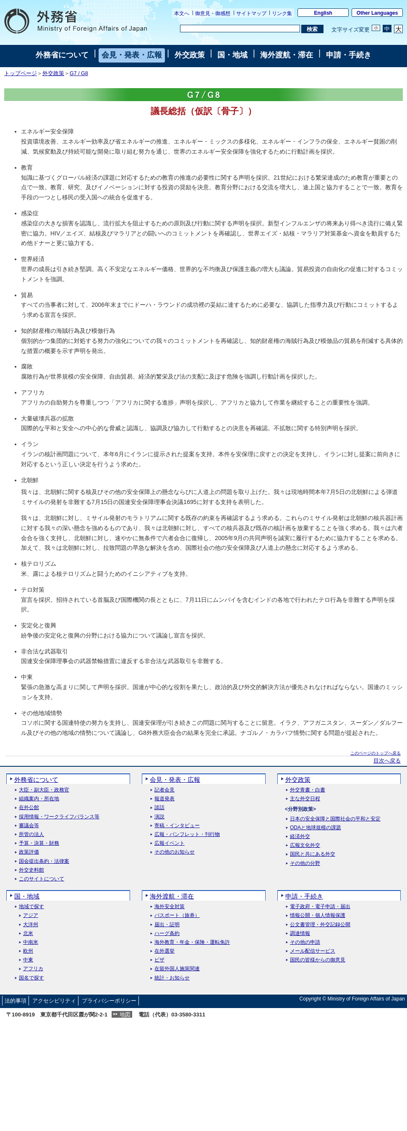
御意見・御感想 (212, 13)
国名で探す (31, 978)
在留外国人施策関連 (177, 969)
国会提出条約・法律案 (44, 861)
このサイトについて (41, 879)
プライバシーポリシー (109, 1001)
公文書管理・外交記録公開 (320, 924)
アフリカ (33, 969)
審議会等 (29, 825)
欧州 (28, 951)
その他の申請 (305, 942)
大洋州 (30, 924)
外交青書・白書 (307, 790)
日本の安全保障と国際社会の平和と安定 (335, 819)
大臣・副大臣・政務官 (44, 790)
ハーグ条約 (167, 933)
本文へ (181, 13)
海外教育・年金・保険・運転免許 (192, 942)
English (323, 13)
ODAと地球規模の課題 (315, 828)
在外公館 (29, 807)
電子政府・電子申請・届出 (320, 906)
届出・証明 (167, 924)
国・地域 (232, 55)
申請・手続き (348, 55)
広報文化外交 (305, 845)
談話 (159, 807)
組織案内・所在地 (39, 799)
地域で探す (31, 906)
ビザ (159, 960)
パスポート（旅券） (177, 915)
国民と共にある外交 (312, 854)
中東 (28, 960)
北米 (28, 933)
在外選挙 (164, 951)
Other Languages (377, 13)
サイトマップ (251, 13)
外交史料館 (31, 870)
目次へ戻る (387, 761)
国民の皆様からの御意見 (317, 960)
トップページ (20, 73)
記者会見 (164, 790)
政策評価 (29, 852)
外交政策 (190, 55)
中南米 (30, 942)
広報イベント (169, 843)
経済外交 (300, 836)
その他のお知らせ (174, 852)
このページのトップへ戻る (375, 753)
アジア (30, 915)
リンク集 (282, 13)
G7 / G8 (79, 73)
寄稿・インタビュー (177, 825)
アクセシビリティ (54, 1001)
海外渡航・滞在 (286, 55)
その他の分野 (305, 863)
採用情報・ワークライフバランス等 (59, 817)
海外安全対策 (169, 906)
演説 (159, 817)
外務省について (62, 55)
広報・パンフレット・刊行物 (187, 834)
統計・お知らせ (172, 978)
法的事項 (15, 1001)
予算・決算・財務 (39, 843)
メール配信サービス (312, 951)
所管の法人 (31, 834)
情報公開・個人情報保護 (317, 915)
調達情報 (300, 933)
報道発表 (164, 799)
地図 (125, 1014)
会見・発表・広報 (132, 55)
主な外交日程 (305, 799)
